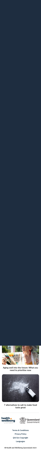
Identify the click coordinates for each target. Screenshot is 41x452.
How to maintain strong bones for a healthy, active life (20, 331)
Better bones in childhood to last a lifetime (20, 257)
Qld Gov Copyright (20, 438)
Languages (20, 441)
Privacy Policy (20, 434)
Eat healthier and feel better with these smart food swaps (20, 294)
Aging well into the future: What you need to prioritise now (20, 368)
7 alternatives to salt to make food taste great (20, 406)
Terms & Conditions (20, 430)
